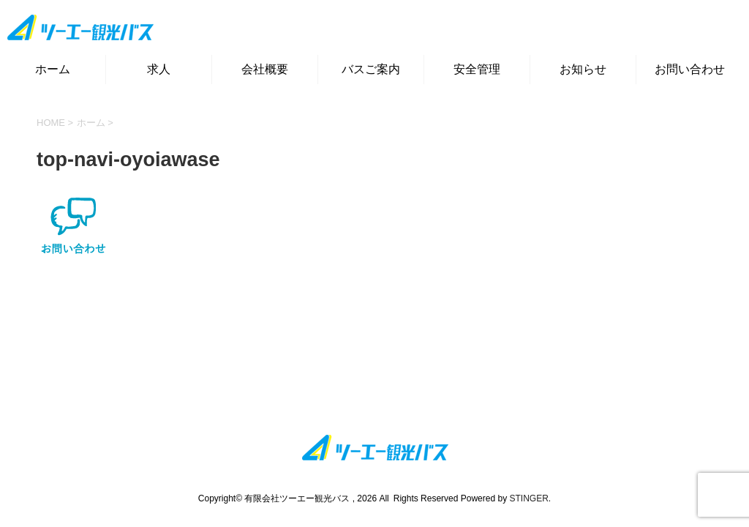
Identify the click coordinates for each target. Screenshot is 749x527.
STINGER (528, 498)
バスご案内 (371, 69)
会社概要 (264, 69)
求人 (158, 69)
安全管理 (476, 69)
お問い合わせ (690, 69)
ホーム (52, 69)
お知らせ (583, 69)
